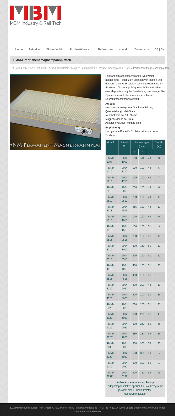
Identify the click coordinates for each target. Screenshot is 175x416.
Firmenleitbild (55, 49)
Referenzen (105, 49)
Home (19, 49)
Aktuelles (35, 49)
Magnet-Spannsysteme (84, 68)
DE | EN (159, 49)
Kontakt (123, 49)
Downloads (141, 49)
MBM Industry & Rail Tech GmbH (30, 68)
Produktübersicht (81, 49)
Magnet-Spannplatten (111, 68)
